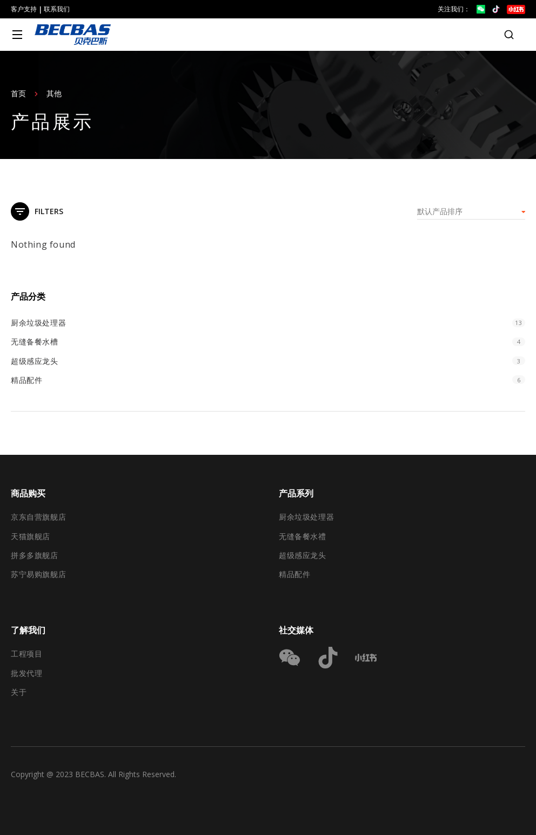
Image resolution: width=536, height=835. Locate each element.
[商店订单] (471, 211)
